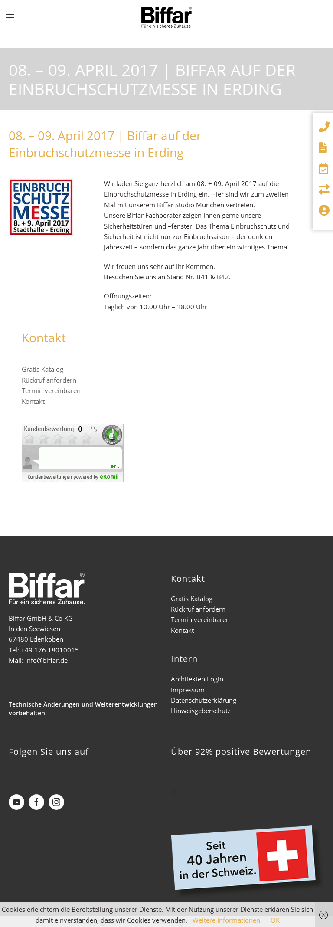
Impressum (188, 689)
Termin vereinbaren (51, 390)
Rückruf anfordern (49, 380)
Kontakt (33, 401)
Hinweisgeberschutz (201, 710)
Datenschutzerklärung (203, 700)
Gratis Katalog (42, 369)
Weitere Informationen (226, 920)
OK (275, 920)
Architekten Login (197, 679)
